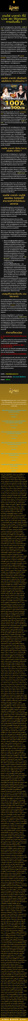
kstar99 (20, 955)
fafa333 (11, 574)
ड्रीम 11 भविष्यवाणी (13, 527)
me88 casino (17, 716)
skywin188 (20, 827)
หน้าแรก (24, 796)
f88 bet (17, 882)
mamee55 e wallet (19, 549)
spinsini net (4, 834)
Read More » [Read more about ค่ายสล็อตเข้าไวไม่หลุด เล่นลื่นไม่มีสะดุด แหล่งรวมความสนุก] (14, 471)
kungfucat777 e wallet (12, 536)
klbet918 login (4, 534)
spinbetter (20, 738)
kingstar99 (8, 844)
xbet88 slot (4, 750)
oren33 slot (21, 711)
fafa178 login (11, 907)
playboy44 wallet (18, 784)
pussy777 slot (11, 793)
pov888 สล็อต (18, 869)
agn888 (18, 722)
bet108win (3, 513)
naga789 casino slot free (11, 937)
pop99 (18, 787)
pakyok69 (14, 850)
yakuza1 (3, 850)
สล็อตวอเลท (23, 499)
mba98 (10, 878)
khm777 (13, 761)
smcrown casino (18, 1015)
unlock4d (18, 654)
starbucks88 (4, 709)
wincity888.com (5, 695)
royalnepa (21, 978)
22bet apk (23, 504)
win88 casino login (5, 666)
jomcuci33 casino (13, 992)
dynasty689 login (5, 620)
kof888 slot (12, 534)
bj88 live (8, 615)
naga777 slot (16, 889)
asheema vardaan (17, 529)
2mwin (13, 506)
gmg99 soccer (4, 627)
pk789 (7, 476)
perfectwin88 (13, 780)
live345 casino (16, 538)
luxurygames (20, 855)
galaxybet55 (4, 759)
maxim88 (13, 722)
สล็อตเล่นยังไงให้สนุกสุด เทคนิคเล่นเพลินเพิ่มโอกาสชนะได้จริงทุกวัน (14, 443)
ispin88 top (4, 955)
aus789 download (18, 591)
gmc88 (15, 1003)
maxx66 (8, 556)
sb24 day (19, 917)
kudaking (3, 536)
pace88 (25, 481)
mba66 (25, 556)
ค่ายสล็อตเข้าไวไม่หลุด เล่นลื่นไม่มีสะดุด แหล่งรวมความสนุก (14, 465)
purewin (11, 526)
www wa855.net (16, 923)
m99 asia (13, 919)
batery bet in (10, 531)
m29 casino (9, 545)
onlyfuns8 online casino (18, 606)
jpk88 (23, 948)
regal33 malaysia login (6, 811)
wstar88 (8, 700)
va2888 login (14, 741)
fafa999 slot (4, 907)
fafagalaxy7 (17, 583)
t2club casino (16, 645)
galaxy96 (3, 629)
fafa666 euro (19, 905)
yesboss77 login (16, 702)
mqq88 (13, 565)
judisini (18, 515)
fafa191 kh (16, 567)
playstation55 (22, 786)
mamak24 (16, 709)
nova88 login (18, 777)
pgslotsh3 (8, 850)
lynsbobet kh (15, 900)
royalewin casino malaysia (16, 818)
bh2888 (3, 638)
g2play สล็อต (21, 848)
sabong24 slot (11, 734)
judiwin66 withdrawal (12, 517)
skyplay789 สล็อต (12, 868)
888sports (3, 529)
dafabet (3, 775)
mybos (22, 597)
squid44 (17, 834)
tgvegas (12, 648)
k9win (20, 994)
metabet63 (20, 967)
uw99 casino (9, 991)
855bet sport (4, 508)
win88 (23, 746)
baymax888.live (14, 994)
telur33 (7, 648)
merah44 (24, 718)
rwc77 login (23, 820)
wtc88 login (14, 700)
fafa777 (23, 896)
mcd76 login (18, 558)
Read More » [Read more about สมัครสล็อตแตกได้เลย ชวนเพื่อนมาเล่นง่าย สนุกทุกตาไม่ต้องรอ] (14, 416)
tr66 (23, 777)
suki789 (3, 844)
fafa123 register (10, 909)
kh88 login (14, 632)
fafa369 (3, 624)
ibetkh (10, 631)
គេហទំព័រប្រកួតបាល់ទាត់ (6, 477)
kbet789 (20, 759)
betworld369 (4, 877)
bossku (13, 957)
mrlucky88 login (5, 543)
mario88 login (22, 551)
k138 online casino (16, 520)
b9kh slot (19, 511)
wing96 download (22, 999)
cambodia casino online (7, 499)
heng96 (16, 629)
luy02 (24, 761)
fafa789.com (4, 898)
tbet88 (6, 647)
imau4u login (17, 839)
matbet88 (3, 711)
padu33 (3, 609)
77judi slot (21, 770)
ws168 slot (8, 950)
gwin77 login (9, 629)
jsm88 (19, 483)
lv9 (1, 545)
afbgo (18, 593)
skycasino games (5, 827)
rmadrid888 (17, 720)
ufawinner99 (4, 846)
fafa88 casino (15, 577)
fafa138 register (10, 893)
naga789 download (18, 939)
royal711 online (5, 818)
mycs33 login (4, 599)
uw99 (2, 483)
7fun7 (22, 506)
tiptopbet (23, 648)
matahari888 (4, 552)
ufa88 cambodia (21, 739)
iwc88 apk (21, 752)
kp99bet (18, 948)
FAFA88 (9, 903)
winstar (20, 527)
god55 (11, 627)
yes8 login (8, 702)
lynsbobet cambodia (6, 495)
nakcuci (12, 964)
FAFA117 (3, 910)
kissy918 (17, 775)
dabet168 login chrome (15, 618)
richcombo (13, 880)
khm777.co (19, 761)
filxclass (3, 855)
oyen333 (21, 608)
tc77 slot (11, 647)
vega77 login (4, 743)
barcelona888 (8, 718)
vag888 (11, 656)
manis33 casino (5, 551)
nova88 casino (22, 526)
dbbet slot (24, 618)
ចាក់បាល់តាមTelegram (6, 891)
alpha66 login (7, 714)
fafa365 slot (17, 575)
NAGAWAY (9, 474)
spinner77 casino (18, 832)
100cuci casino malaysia (18, 705)
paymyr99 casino (13, 611)
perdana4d (21, 611)
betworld (3, 615)
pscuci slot (3, 793)
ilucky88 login (9, 839)
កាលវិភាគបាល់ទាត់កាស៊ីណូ (18, 588)
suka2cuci (16, 640)
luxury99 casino (5, 593)
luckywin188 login (20, 543)
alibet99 (3, 957)
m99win (16, 481)
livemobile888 (4, 540)
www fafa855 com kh (7, 1001)
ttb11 (7, 652)
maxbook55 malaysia (6, 554)
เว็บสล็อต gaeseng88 (17, 866)
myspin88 (9, 600)
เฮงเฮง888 (19, 474)
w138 (24, 659)
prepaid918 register (6, 791)
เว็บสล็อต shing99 (17, 860)
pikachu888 (4, 782)
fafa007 (16, 584)
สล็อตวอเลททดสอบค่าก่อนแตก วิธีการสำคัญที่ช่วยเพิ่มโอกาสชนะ (14, 454)
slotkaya (7, 828)
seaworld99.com (5, 823)
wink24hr (11, 795)
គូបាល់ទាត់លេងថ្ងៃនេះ (6, 946)
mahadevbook (4, 527)
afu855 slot (8, 613)
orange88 (3, 608)
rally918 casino (10, 809)
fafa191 (11, 567)
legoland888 (4, 538)
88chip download (10, 935)
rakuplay (3, 809)
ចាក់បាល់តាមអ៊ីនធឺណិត (17, 942)
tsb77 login (9, 739)
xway (10, 873)
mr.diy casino (4, 567)
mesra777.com (21, 561)
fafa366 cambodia (20, 622)
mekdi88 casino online (6, 561)
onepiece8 (8, 803)
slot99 (2, 828)
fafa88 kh (8, 577)
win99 (3, 697)
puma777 (14, 711)
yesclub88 (3, 704)
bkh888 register (16, 615)
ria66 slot (3, 814)
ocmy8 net (15, 604)
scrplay (17, 713)
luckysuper (18, 634)
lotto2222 (12, 595)
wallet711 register (16, 666)
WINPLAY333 (14, 914)
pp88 (22, 787)
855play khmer (4, 996)
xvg (4, 545)
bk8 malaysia (10, 707)
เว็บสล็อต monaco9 (17, 853)
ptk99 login (10, 955)
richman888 (9, 725)
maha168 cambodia (13, 953)
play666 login (4, 784)
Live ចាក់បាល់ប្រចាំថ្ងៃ (6, 942)
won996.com (15, 748)
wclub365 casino (19, 663)
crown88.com (4, 618)
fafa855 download (18, 1001)
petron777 (20, 780)
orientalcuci (17, 1017)
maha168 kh (4, 953)
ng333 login (4, 754)
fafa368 (25, 570)
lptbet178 (17, 540)
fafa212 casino (10, 570)
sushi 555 (13, 796)
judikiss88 (3, 515)
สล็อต (14, 474)
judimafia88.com (11, 515)
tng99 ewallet (8, 650)
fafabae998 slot (10, 638)
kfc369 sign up (13, 502)
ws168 (2, 950)
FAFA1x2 (17, 894)
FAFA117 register (11, 910)
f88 (2, 916)
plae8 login (17, 782)
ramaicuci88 (18, 809)
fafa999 (18, 572)
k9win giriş (18, 1005)
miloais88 (19, 563)
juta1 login (21, 517)
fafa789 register (12, 898)
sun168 (3, 864)
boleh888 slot (10, 777)
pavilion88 (10, 782)
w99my (24, 1014)
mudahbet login (9, 597)
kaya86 (15, 522)
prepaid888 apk (17, 789)
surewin (3, 645)
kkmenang (3, 533)
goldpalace (16, 627)
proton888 (22, 791)
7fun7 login (14, 752)
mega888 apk (7, 705)
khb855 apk (22, 950)
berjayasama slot (22, 723)
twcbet (16, 773)
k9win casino (17, 497)
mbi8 (12, 558)
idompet (3, 958)
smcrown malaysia (21, 830)
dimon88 (23, 843)
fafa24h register (10, 622)
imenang (23, 839)
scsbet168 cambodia (11, 999)
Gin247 (25, 529)
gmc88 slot (9, 1003)
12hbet (2, 504)
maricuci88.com (14, 551)
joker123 (3, 501)
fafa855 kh (23, 567)
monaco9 (3, 853)
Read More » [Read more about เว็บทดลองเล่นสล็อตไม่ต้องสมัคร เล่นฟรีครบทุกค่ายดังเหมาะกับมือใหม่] (14, 438)
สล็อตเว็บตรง (19, 476)
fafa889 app (12, 572)
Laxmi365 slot (5, 971)
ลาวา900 (9, 800)
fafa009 (6, 574)
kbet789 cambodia (5, 761)
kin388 (2, 634)
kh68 (16, 638)
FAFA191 (24, 901)
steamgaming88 (5, 780)
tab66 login (14, 966)
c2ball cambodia (5, 768)
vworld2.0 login (18, 659)
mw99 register (5, 978)
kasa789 (21, 631)
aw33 (2, 980)
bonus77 (15, 846)
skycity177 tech (5, 994)
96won (22, 958)
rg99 (24, 812)
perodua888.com (14, 958)
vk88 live (9, 745)
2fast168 (3, 860)
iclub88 (17, 837)
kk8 (22, 714)
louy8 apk (3, 770)
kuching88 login (20, 534)
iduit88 (12, 775)
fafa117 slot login (19, 568)
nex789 (9, 843)
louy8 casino (23, 768)
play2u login (24, 782)
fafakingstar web (5, 625)
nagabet (7, 602)
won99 (25, 698)
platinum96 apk (16, 732)
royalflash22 (4, 820)
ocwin (20, 604)
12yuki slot (9, 766)
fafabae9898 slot (19, 750)
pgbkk (18, 843)
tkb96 (18, 880)
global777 (15, 980)
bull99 (3, 722)
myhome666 (9, 962)
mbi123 (8, 558)
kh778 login (4, 632)
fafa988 (24, 891)
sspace (15, 848)
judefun (10, 846)
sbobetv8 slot (14, 494)
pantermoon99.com (21, 609)
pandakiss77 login (10, 609)
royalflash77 (11, 820)
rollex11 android (16, 714)
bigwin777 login (22, 934)
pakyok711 (16, 800)
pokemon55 (4, 787)
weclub (2, 665)
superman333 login (6, 643)
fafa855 (20, 898)
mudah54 (23, 775)
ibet (19, 836)
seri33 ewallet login (6, 779)
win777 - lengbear (10, 932)
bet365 (16, 531)
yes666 (3, 702)
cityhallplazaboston (12, 374)
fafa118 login (18, 570)
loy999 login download (11, 930)
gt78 (21, 627)
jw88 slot (7, 520)
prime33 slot (15, 791)
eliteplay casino (9, 1017)
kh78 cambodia (22, 638)
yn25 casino (11, 750)
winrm (25, 695)
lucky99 (3, 725)
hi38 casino (19, 910)
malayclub (11, 549)
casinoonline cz (17, 891)
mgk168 (17, 864)
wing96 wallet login (6, 748)
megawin (14, 559)
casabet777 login (20, 957)
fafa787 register (19, 909)
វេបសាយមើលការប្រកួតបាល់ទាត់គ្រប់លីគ (17, 944)
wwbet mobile (22, 700)
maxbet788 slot (8, 636)
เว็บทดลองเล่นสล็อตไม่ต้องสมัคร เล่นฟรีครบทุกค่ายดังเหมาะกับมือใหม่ (14, 433)
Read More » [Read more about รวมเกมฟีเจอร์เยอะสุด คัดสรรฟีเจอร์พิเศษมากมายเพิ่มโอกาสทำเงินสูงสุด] (14, 427)
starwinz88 (4, 836)
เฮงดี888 (9, 848)
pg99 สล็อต (7, 796)
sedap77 (12, 823)
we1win (8, 722)
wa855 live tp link (5, 925)
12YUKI (15, 912)
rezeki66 (11, 812)
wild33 (13, 665)
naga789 (23, 926)
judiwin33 (14, 483)
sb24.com (13, 917)
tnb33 (2, 650)
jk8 (16, 989)
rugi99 (17, 820)
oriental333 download (12, 608)
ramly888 (10, 709)
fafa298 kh (12, 581)
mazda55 (13, 556)
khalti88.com (10, 974)
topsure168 (21, 850)
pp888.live (3, 789)
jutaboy (2, 520)
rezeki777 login (18, 812)
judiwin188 (3, 960)
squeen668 (11, 834)
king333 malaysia (22, 524)
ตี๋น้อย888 (3, 843)
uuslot (11, 481)
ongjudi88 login (16, 803)
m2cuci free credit (18, 545)
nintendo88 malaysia (6, 604)
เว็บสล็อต (7, 479)
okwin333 (19, 802)
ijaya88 (12, 773)
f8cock (18, 620)
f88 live (13, 620)
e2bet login (24, 976)
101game (9, 529)
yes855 (11, 996)
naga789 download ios (11, 934)
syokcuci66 (9, 645)
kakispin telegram (12, 960)
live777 (3, 932)
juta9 (2, 518)
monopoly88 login (6, 565)
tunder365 (9, 862)
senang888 (23, 823)
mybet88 (3, 720)
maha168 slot (21, 1003)
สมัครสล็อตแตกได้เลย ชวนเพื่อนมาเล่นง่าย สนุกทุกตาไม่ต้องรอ (14, 411)
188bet (18, 504)
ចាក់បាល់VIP (15, 941)
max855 (19, 552)
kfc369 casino (4, 502)
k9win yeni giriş (9, 1010)
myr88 (6, 729)
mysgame (3, 600)
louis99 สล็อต (4, 878)
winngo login (19, 695)
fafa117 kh (11, 568)
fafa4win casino (10, 624)
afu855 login (20, 998)
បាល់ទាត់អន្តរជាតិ (23, 941)
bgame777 (12, 476)
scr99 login (23, 821)
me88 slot (20, 636)
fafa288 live (10, 497)
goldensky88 (7, 723)
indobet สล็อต (4, 859)
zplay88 (9, 704)
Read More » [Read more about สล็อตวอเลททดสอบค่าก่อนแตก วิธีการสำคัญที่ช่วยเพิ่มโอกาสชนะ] (14, 460)
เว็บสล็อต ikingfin (10, 871)
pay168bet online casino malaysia (15, 805)
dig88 (21, 757)
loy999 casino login (6, 588)
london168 (3, 800)
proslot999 (3, 848)
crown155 (17, 616)
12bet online (21, 502)
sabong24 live (22, 914)
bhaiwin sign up (23, 980)
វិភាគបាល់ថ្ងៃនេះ (18, 590)
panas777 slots (5, 773)
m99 (17, 595)
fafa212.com (4, 905)
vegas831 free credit (12, 657)
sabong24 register (5, 919)
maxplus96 (16, 554)
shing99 (24, 860)
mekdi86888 (20, 559)
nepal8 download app (20, 974)
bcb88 (23, 716)
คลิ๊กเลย (8, 380)
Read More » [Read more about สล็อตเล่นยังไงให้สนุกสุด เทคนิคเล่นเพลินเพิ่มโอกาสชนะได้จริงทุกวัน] (14, 449)
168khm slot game (10, 504)
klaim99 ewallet (11, 533)
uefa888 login (23, 729)
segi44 (18, 823)
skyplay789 (4, 868)
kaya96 (20, 522)
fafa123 (9, 579)
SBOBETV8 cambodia (9, 901)
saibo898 (18, 734)
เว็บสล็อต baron (12, 852)
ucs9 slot (12, 654)
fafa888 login (9, 584)
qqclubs (6, 795)
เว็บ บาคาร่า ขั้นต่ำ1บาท (19, 377)
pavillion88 (19, 793)
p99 (21, 730)
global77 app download (17, 982)
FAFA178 (17, 893)
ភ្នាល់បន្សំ (12, 590)
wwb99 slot (22, 748)
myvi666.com (22, 600)
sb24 (10, 889)
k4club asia (8, 483)
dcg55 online (20, 971)
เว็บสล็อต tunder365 (18, 862)
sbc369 (9, 736)
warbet (2, 663)
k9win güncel (12, 1007)
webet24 (7, 764)
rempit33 (20, 811)
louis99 (18, 877)
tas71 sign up (8, 980)
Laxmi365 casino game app (20, 969)
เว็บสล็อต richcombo (18, 878)
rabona (16, 526)
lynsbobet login (23, 494)
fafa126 (23, 620)
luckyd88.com (18, 542)
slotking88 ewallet (15, 828)
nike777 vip (21, 602)
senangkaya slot (5, 825)
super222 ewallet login (15, 641)
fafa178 (19, 579)
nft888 (2, 718)
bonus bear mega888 (9, 989)
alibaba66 (23, 707)
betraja (20, 531)
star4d (21, 834)
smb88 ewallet (11, 830)
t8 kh (8, 770)
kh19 (25, 631)
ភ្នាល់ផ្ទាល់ (15, 477)
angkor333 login (14, 510)
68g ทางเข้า (18, 795)
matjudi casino (12, 552)
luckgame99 (20, 852)
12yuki (14, 766)
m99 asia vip (9, 921)
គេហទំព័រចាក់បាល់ (5, 590)
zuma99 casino (16, 704)
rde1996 (24, 809)
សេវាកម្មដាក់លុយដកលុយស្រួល (19, 946)
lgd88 (9, 538)
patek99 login (4, 611)
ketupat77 (14, 524)
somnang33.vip (13, 738)
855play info (17, 508)
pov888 (25, 869)
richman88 (9, 814)
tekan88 (16, 647)
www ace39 (14, 586)
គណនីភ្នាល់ (23, 889)
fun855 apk (10, 755)
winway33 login (10, 698)
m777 (15, 955)
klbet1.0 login (19, 533)
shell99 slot (13, 825)
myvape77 (17, 597)
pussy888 (3, 707)
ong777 (17, 729)
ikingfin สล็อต (4, 873)
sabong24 (7, 917)
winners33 (12, 695)
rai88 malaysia (11, 807)
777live (18, 506)
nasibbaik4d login (5, 966)
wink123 (19, 796)
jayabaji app (4, 969)
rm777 (2, 816)
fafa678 (19, 488)
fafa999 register (18, 574)
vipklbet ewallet (9, 659)
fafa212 (3, 570)
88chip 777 (17, 925)
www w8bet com (16, 745)
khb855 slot (15, 950)
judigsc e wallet (18, 513)
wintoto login (9, 697)
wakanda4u (15, 661)
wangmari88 (22, 661)
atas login (21, 773)
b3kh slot (13, 511)
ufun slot (3, 741)
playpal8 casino (14, 786)
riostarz (15, 814)
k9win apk (24, 497)
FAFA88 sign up (16, 903)
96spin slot (13, 593)
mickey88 (13, 563)
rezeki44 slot (4, 812)
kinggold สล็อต (16, 844)
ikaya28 (3, 839)
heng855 (24, 764)
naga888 (3, 885)
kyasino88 (7, 982)
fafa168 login (9, 575)
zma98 (20, 868)
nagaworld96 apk (5, 730)
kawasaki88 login (7, 522)
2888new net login (5, 506)
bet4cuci (7, 713)
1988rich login (14, 770)
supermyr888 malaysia (18, 643)
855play (3, 998)
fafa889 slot (4, 572)
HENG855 (9, 912)
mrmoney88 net (17, 718)
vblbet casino (22, 741)
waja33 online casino (6, 661)
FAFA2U (3, 893)
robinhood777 (8, 816)
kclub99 (24, 522)
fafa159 (3, 622)
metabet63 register (11, 967)
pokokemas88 (11, 787)
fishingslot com (11, 948)
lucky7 (7, 958)
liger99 (7, 869)
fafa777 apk (17, 896)
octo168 (14, 857)
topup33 (24, 650)
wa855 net (6, 916)
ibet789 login (4, 631)
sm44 (14, 561)
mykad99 (14, 723)
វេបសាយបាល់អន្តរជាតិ (6, 941)
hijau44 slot (10, 720)
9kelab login (16, 725)
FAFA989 (3, 903)
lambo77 (7, 634)
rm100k (22, 962)
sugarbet (14, 843)
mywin (2, 602)
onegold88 (8, 606)
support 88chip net (21, 932)
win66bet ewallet (20, 665)
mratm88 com (20, 565)
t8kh (2, 763)
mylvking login (19, 599)
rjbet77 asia (21, 814)
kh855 (9, 632)
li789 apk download (11, 885)
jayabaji (10, 969)
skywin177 (14, 827)
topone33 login (17, 650)
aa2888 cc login (18, 755)
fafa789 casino (17, 495)
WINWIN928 (21, 846)
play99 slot (4, 734)
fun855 (20, 763)
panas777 (17, 964)
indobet (11, 859)
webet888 (9, 746)
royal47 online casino (18, 816)
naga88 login (9, 591)
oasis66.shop (7, 802)
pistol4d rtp (16, 962)
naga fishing (21, 586)
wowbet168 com (19, 798)
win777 (3, 930)
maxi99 (15, 636)
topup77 (3, 652)
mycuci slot (12, 599)
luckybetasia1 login (9, 542)
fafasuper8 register (16, 625)
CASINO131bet (20, 873)
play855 (23, 732)
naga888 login (10, 884)
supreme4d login (18, 991)
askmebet (7, 511)
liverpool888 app (8, 716)
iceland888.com (10, 837)
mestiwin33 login (5, 563)
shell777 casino (8, 727)
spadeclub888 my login (7, 832)
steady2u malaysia (12, 836)
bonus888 (17, 707)
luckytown (12, 543)
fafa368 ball (4, 896)
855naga (11, 508)
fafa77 (17, 624)
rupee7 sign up (14, 978)
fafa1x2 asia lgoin (9, 894)
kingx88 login (4, 526)
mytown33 (15, 600)
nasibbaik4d (13, 602)
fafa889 (3, 900)
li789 (12, 925)
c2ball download (14, 768)
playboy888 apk (5, 786)
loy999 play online (5, 586)
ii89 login (15, 631)
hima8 (2, 973)
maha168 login (20, 951)
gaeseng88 (8, 866)
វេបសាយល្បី (3, 948)
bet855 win (11, 757)
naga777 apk (9, 939)
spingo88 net (17, 727)
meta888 (9, 711)
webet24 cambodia (16, 764)
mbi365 (3, 558)
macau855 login (9, 640)
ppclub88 (9, 789)
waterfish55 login (9, 663)
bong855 (3, 591)
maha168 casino (5, 951)
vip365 (10, 743)
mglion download (5, 976)
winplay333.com (21, 766)
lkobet (2, 640)
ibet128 (7, 595)
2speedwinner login (12, 763)
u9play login (24, 720)
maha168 (18, 901)
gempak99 (23, 709)
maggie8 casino (13, 547)
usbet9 (8, 741)
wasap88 (7, 665)
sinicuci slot (20, 825)
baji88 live (13, 976)
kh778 (3, 999)
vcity (15, 656)
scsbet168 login (21, 736)
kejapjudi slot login (5, 524)
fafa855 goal (4, 568)
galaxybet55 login (12, 759)
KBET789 (3, 474)
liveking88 (23, 538)
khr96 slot (21, 632)
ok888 (14, 802)
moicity (25, 563)
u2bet (14, 739)
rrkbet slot (11, 882)
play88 (11, 784)
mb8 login (19, 556)
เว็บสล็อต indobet (18, 859)
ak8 (2, 982)
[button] (14, 2)
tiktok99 (17, 648)
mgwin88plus (10, 798)
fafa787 (6, 581)
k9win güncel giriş (9, 1005)
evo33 (18, 976)
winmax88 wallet (5, 964)
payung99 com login (17, 779)
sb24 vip (3, 736)
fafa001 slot (22, 996)
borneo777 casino (5, 771)
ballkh (13, 613)
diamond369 (4, 852)
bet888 (22, 613)
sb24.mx (20, 916)
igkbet (22, 837)
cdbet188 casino (9, 616)
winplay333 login (5, 914)
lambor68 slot (22, 536)
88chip (19, 885)
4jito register (8, 973)
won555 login (18, 698)
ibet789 (8, 775)
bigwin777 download (20, 884)
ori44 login (23, 803)
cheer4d (11, 1015)
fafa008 (18, 581)
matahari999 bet (22, 960)
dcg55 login (13, 971)
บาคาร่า (24, 488)
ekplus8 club (18, 771)
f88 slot (12, 916)
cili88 (12, 771)
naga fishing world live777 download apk (15, 928)
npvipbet (24, 973)
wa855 (23, 923)
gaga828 (24, 625)
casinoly (3, 531)
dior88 (12, 713)
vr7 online (11, 729)
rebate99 (3, 777)
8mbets (14, 973)
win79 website (17, 746)
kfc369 (9, 754)
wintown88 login (17, 697)
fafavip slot (10, 583)
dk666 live (3, 752)
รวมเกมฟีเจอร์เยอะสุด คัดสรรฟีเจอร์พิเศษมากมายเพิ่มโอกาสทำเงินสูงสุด (14, 422)
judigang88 (10, 513)
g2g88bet (3, 798)
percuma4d (4, 807)
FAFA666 (10, 896)
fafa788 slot (22, 624)
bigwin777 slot (5, 889)
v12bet (6, 656)
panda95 (3, 805)
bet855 (17, 757)
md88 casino (7, 559)
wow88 (3, 700)
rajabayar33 (19, 807)
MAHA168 (18, 907)
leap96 (12, 634)
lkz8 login (11, 540)
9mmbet (7, 510)
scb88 (8, 752)
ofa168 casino (15, 730)
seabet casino (4, 738)
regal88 (15, 811)
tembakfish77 (4, 1015)
